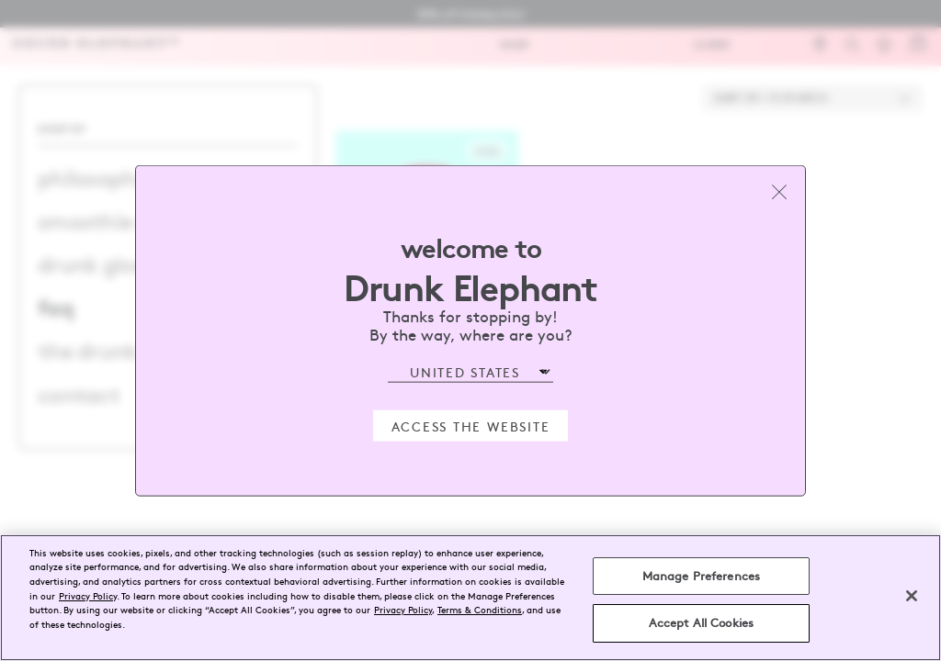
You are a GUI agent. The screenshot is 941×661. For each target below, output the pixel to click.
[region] (470, 597)
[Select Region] (470, 372)
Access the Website (470, 425)
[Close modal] (779, 192)
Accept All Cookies (701, 622)
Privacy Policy (88, 595)
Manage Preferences (701, 575)
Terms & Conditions (479, 609)
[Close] (911, 596)
